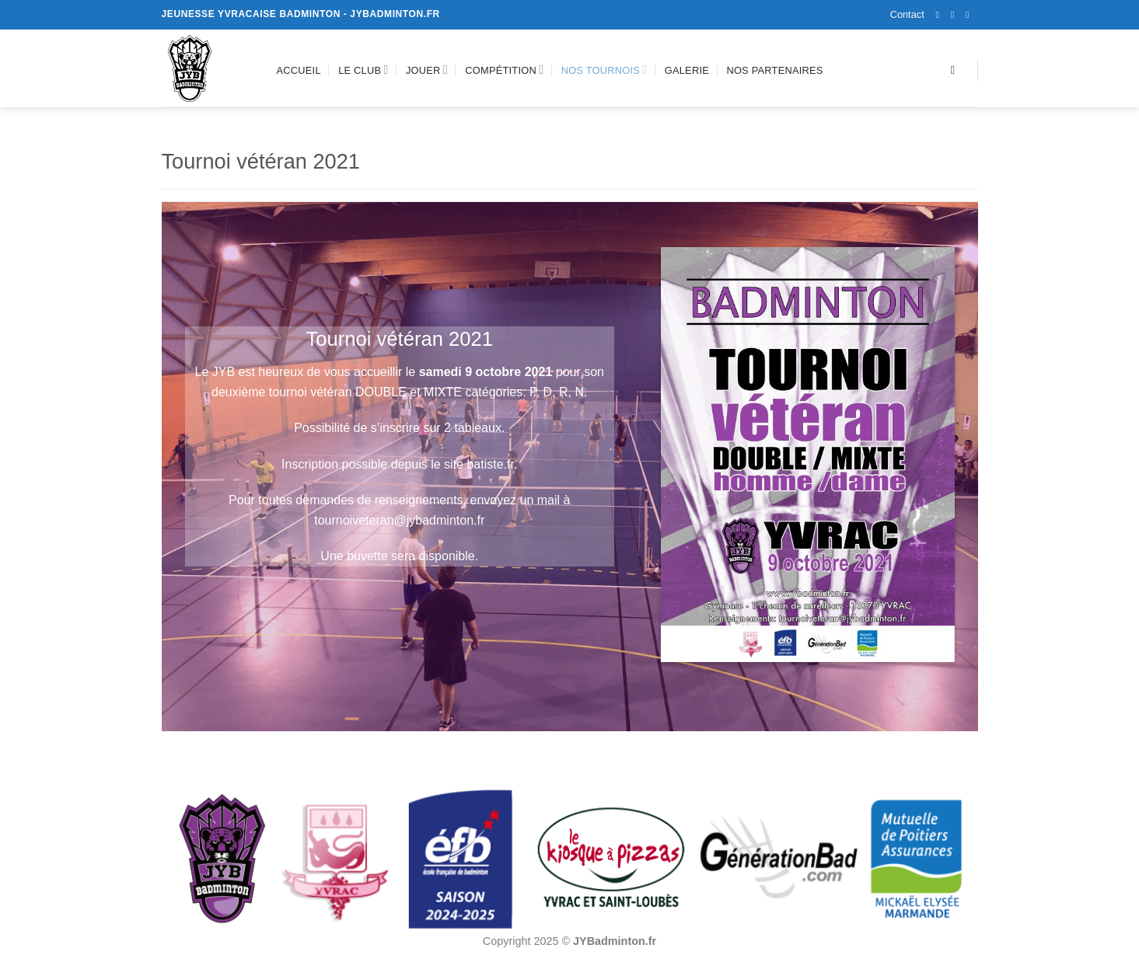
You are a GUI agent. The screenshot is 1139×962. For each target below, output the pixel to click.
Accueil (299, 70)
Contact (907, 14)
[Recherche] (956, 70)
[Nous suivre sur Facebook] (940, 14)
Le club (363, 69)
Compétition (504, 69)
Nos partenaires (774, 70)
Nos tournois (604, 69)
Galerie (687, 70)
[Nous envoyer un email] (970, 14)
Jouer (427, 69)
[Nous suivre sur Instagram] (955, 14)
